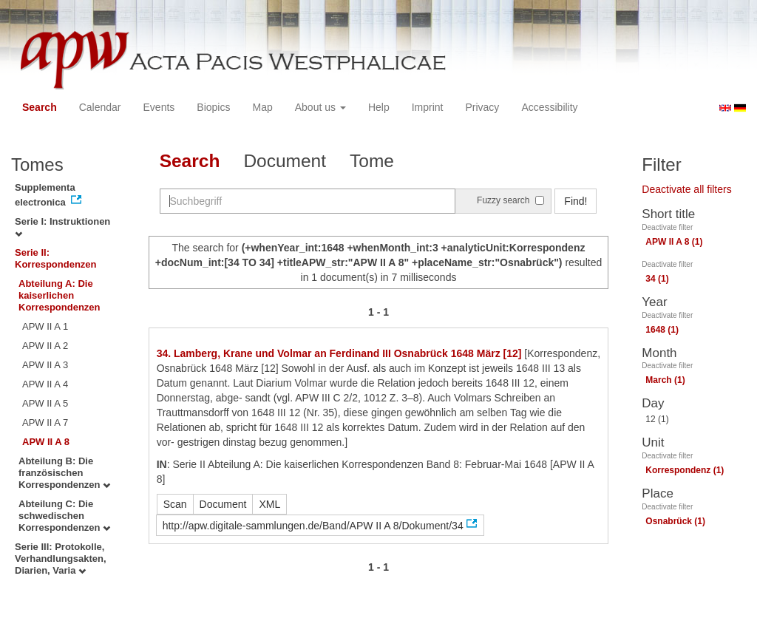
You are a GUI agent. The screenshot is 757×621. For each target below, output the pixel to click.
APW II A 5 (45, 403)
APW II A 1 (45, 326)
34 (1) (656, 279)
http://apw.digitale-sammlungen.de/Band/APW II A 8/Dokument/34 (313, 526)
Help (379, 107)
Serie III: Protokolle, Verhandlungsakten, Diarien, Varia (60, 558)
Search (39, 107)
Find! (575, 201)
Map (262, 107)
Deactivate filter (667, 227)
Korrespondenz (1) (684, 470)
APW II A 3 (45, 364)
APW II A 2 (45, 345)
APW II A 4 (45, 384)
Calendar (100, 107)
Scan (175, 504)
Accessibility (549, 107)
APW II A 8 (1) (673, 242)
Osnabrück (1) (675, 521)
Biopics (213, 107)
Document (284, 161)
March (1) (665, 380)
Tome (372, 161)
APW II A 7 (45, 422)
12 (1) (656, 419)
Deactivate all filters (686, 189)
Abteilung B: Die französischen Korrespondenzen (64, 472)
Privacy (482, 107)
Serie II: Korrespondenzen (56, 258)
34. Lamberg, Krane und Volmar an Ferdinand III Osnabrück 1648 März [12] (339, 353)
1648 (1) (662, 330)
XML (269, 504)
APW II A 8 (45, 441)
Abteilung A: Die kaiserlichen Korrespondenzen (59, 295)
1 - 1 (378, 312)
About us (320, 107)
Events (159, 107)
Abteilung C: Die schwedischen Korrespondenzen (64, 515)
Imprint (428, 107)
